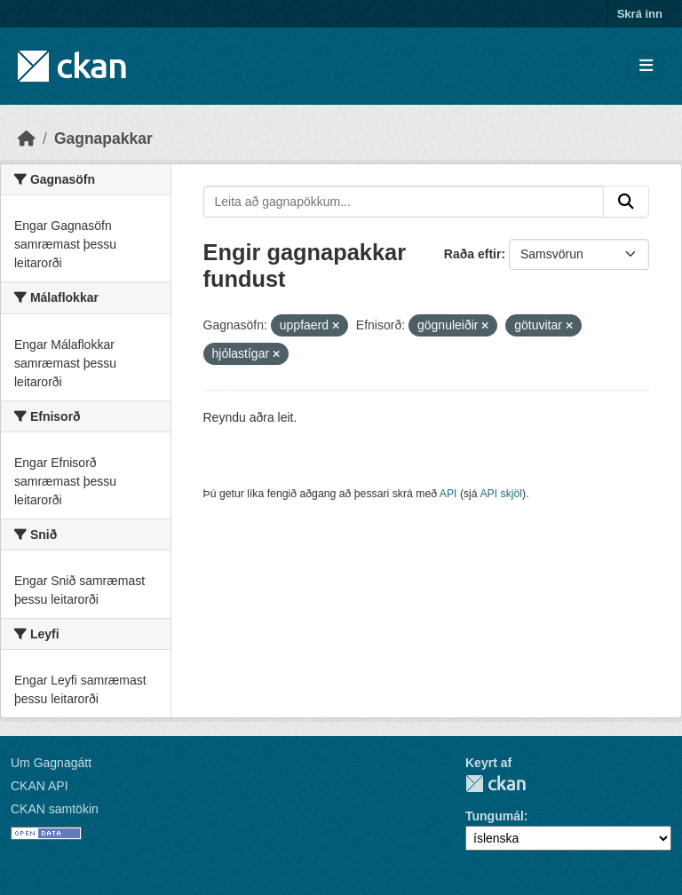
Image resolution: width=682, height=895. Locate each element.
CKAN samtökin (55, 809)
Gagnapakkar (103, 138)
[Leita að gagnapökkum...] (404, 202)
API (448, 493)
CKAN (495, 783)
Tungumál (494, 816)
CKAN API (39, 786)
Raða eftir (473, 254)
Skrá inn (639, 13)
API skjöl (501, 493)
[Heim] (27, 138)
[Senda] (626, 202)
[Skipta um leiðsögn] (646, 66)
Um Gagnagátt (51, 763)
